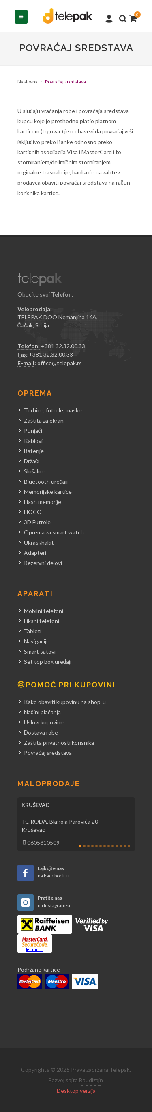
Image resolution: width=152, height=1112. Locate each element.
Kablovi (33, 440)
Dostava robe (41, 732)
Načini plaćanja (42, 712)
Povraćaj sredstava (48, 752)
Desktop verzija (76, 1090)
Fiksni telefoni (41, 620)
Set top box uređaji (48, 661)
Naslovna (27, 81)
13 (129, 846)
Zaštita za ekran (44, 420)
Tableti (32, 631)
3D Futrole (37, 522)
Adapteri (35, 552)
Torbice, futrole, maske (53, 410)
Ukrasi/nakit (39, 542)
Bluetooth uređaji (46, 481)
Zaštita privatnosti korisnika (59, 742)
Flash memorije (42, 501)
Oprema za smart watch (54, 532)
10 (117, 846)
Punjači (33, 430)
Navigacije (36, 641)
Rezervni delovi (43, 562)
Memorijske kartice (48, 491)
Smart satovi (40, 651)
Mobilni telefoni (43, 610)
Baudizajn (91, 1080)
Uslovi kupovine (44, 722)
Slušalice (34, 471)
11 (121, 846)
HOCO (33, 511)
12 (125, 846)
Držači (31, 461)
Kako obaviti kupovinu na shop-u (65, 701)
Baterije (34, 450)
